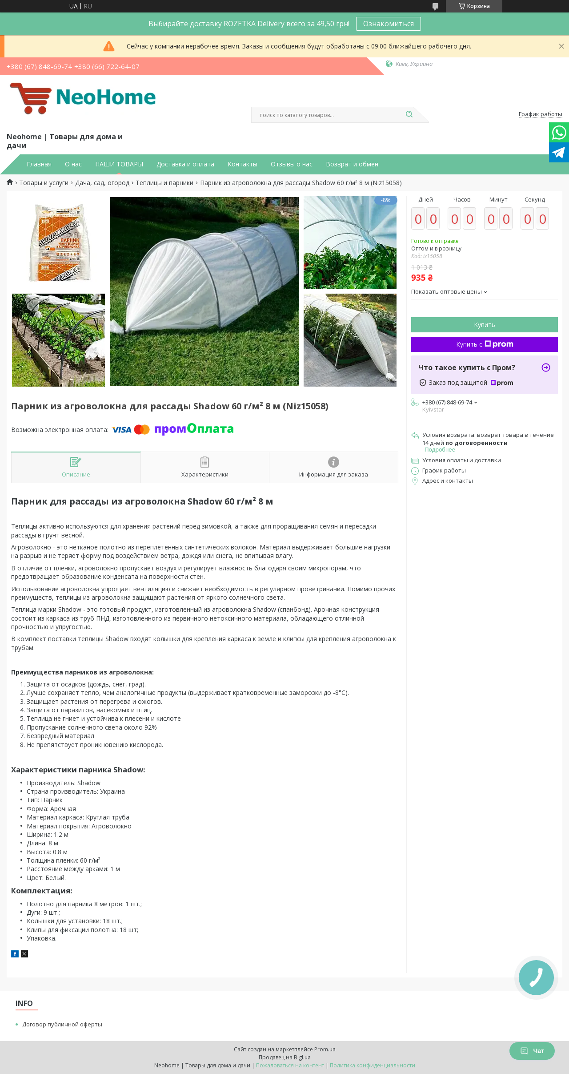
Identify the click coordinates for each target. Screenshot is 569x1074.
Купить (484, 324)
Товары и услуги (43, 183)
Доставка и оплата (185, 164)
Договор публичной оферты (62, 1024)
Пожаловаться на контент (290, 1065)
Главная (39, 164)
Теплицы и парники (164, 183)
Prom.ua (325, 1049)
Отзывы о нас (292, 164)
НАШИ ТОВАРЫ (119, 164)
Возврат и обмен (352, 164)
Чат (532, 1051)
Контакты (242, 164)
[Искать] (409, 115)
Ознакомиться (388, 23)
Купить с (484, 344)
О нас (73, 164)
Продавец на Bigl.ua (285, 1057)
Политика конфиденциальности (372, 1065)
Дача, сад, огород (102, 183)
